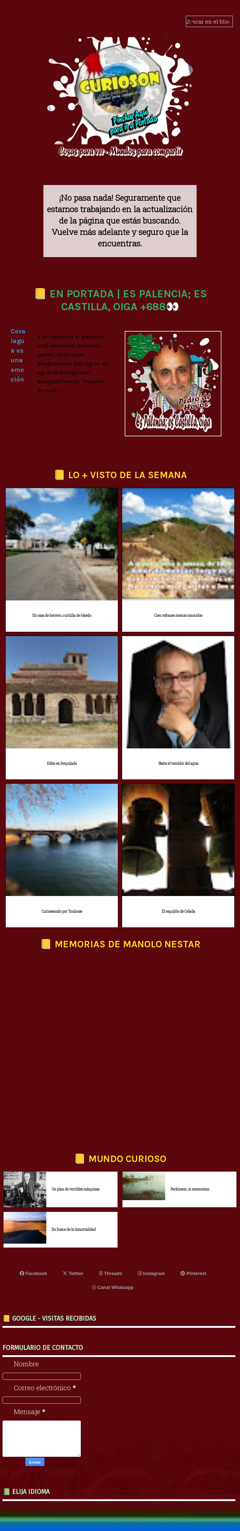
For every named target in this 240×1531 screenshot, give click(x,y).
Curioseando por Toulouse (62, 911)
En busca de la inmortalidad (74, 1229)
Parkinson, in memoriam (190, 1189)
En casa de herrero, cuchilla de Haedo (61, 615)
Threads (110, 1273)
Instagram (151, 1273)
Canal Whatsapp (113, 1287)
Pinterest (193, 1273)
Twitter (73, 1273)
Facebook (33, 1273)
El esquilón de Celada (178, 911)
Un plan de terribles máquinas (75, 1189)
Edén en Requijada (62, 763)
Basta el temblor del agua (178, 763)
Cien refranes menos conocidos (178, 615)
